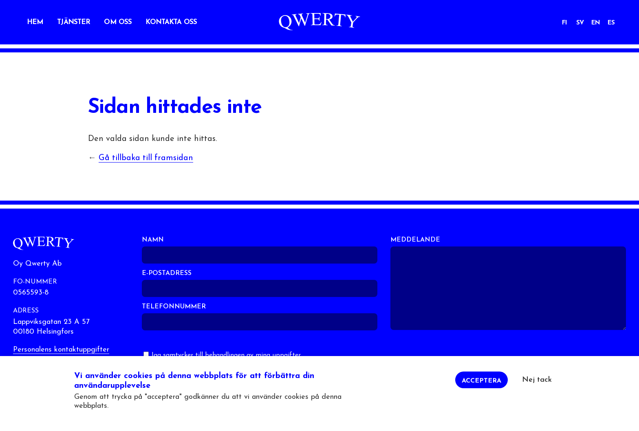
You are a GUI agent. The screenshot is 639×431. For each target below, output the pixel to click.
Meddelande (415, 240)
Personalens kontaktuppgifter (61, 350)
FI (564, 23)
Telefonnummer (174, 306)
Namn (153, 240)
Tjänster (73, 22)
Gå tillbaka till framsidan (146, 158)
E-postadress (167, 273)
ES (611, 23)
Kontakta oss (171, 22)
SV (580, 23)
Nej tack (537, 383)
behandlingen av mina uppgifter (253, 355)
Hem (35, 22)
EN (595, 23)
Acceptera (481, 384)
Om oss (118, 22)
